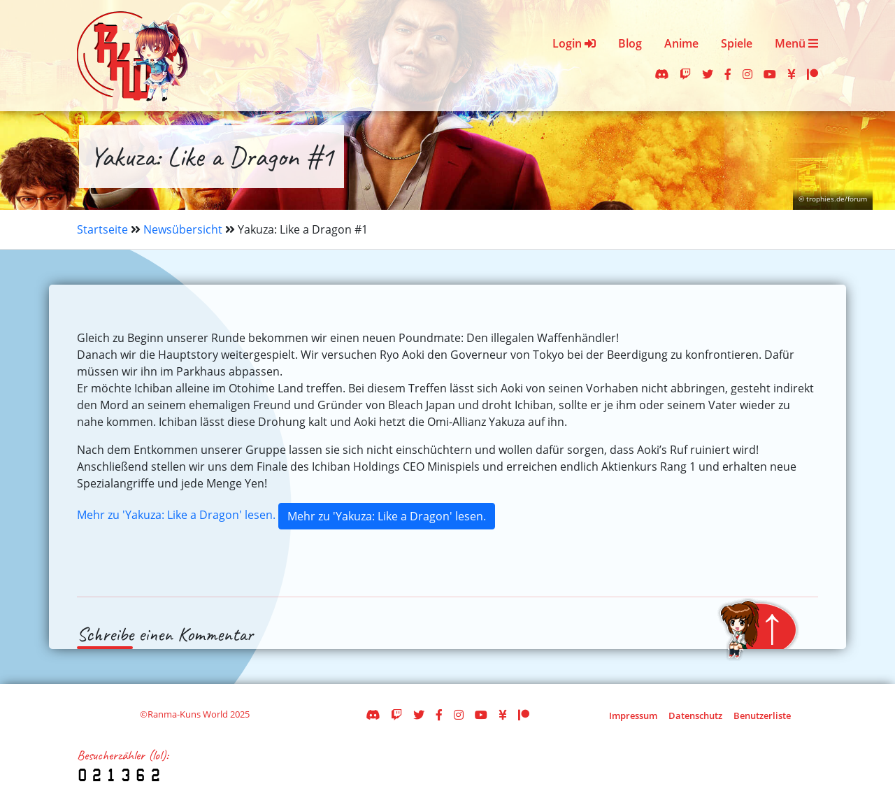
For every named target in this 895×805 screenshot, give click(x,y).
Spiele (736, 43)
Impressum (633, 715)
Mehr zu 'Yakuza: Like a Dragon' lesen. (176, 514)
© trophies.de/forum (833, 199)
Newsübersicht (182, 229)
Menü (796, 43)
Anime (681, 43)
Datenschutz (695, 715)
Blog (630, 43)
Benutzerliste (762, 715)
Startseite (102, 229)
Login (574, 43)
